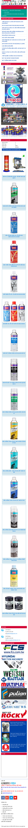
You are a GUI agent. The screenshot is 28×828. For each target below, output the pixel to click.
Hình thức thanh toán (7, 806)
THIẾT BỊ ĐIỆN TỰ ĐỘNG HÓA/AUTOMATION (12, 55)
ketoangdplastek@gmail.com (13, 640)
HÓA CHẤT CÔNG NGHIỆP (15, 10)
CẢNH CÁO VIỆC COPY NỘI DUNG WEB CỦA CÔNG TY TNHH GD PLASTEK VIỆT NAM (18, 746)
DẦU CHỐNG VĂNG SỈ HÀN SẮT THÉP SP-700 (14, 500)
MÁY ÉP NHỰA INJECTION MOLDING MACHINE (13, 25)
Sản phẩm (6, 12)
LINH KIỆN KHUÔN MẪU (7, 46)
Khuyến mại (5, 804)
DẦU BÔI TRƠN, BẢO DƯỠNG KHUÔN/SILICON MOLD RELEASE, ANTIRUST (13, 32)
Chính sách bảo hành (7, 816)
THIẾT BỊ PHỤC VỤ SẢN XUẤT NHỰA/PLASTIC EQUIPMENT (12, 22)
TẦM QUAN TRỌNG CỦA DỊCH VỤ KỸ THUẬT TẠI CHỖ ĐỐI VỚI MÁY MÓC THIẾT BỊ (18, 735)
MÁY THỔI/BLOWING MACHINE (9, 60)
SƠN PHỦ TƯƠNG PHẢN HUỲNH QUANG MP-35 (14, 353)
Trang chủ (5, 10)
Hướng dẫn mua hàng (8, 808)
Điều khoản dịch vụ (7, 810)
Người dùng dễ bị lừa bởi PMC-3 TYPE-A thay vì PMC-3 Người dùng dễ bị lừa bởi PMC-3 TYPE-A (18, 724)
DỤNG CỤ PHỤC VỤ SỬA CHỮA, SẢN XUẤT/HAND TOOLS (13, 52)
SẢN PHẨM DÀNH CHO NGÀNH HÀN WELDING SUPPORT (11, 150)
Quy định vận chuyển (7, 819)
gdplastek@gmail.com (12, 633)
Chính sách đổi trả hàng (8, 817)
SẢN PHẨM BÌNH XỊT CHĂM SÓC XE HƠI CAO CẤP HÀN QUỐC (13, 40)
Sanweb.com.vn (5, 800)
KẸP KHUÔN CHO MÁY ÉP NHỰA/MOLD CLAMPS (13, 43)
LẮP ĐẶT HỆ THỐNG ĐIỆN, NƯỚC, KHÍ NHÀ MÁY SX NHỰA (14, 49)
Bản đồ (4, 811)
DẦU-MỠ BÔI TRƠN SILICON (8, 35)
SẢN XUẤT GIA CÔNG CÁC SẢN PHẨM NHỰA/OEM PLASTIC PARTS (13, 28)
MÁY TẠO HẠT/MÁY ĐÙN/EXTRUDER (10, 58)
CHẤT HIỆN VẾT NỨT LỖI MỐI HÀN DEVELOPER (14, 294)
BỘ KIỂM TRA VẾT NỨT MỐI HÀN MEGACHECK (14, 323)
